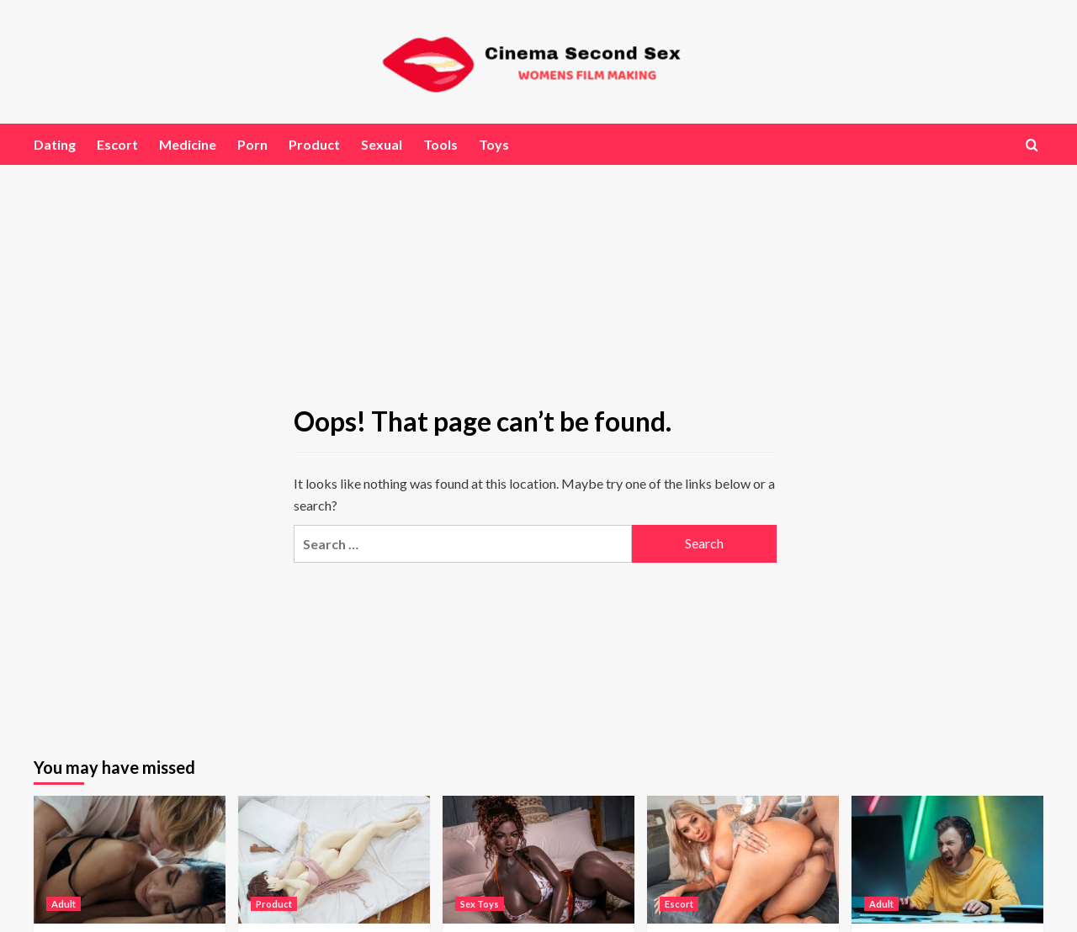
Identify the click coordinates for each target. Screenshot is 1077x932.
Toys (494, 144)
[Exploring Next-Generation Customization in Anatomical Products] (538, 860)
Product (314, 144)
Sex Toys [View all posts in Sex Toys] (479, 903)
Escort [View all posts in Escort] (679, 903)
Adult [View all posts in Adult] (63, 903)
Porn (252, 144)
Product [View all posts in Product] (274, 903)
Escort (117, 144)
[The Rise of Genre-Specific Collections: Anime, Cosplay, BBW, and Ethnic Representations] (334, 860)
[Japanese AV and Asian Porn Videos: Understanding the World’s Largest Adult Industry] (743, 860)
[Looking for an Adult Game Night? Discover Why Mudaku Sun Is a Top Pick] (947, 860)
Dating (55, 144)
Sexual (381, 144)
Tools (440, 144)
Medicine (187, 144)
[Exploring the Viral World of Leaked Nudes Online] (129, 860)
